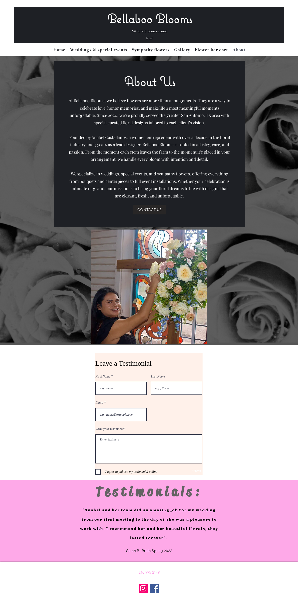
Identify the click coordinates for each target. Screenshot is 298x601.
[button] (276, 51)
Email (99, 402)
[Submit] (186, 471)
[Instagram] (152, 583)
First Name (102, 376)
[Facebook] (145, 583)
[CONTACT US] (149, 209)
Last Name (158, 376)
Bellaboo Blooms (149, 18)
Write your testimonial (110, 429)
